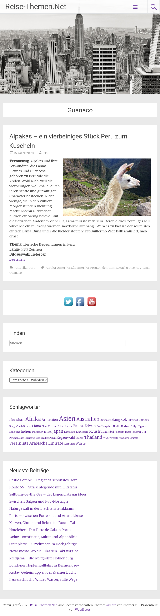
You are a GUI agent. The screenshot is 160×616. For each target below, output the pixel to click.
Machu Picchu (128, 268)
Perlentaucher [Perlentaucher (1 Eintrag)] (16, 438)
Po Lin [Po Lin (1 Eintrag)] (52, 438)
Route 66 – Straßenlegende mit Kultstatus (43, 487)
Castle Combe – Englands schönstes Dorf (43, 480)
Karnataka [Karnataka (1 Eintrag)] (69, 432)
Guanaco (15, 273)
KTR (45, 153)
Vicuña (144, 268)
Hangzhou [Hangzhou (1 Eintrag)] (106, 426)
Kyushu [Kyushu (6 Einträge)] (95, 431)
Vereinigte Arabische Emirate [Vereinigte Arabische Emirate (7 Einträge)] (36, 443)
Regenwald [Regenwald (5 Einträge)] (65, 437)
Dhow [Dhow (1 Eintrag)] (45, 426)
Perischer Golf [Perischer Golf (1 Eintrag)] (139, 432)
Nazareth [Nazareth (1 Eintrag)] (119, 432)
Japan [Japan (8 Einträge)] (57, 431)
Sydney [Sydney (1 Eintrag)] (79, 438)
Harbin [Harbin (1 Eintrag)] (116, 426)
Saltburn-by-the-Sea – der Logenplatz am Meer (47, 494)
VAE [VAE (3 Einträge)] (106, 438)
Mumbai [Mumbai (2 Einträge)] (108, 431)
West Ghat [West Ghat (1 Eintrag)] (69, 443)
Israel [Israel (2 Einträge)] (47, 431)
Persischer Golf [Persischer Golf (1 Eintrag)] (32, 438)
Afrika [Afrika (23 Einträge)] (33, 419)
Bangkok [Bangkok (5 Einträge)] (119, 419)
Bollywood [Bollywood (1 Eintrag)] (133, 420)
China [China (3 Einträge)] (36, 426)
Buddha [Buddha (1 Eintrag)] (27, 426)
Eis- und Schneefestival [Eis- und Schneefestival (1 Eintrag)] (60, 426)
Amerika (21, 268)
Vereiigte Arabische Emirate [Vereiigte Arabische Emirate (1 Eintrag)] (123, 438)
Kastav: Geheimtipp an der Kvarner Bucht (42, 572)
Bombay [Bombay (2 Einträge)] (144, 420)
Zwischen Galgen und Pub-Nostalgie (39, 501)
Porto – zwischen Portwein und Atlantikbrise (46, 515)
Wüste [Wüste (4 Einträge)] (81, 443)
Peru (32, 268)
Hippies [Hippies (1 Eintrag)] (141, 426)
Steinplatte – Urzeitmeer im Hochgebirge (43, 544)
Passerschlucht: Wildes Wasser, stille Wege (43, 579)
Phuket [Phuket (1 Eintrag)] (45, 438)
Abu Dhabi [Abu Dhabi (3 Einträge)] (17, 420)
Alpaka (51, 268)
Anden (103, 268)
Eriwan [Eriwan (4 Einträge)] (90, 426)
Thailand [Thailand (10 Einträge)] (93, 437)
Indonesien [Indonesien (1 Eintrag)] (37, 432)
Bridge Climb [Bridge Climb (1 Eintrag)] (15, 426)
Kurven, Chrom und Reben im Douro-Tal (42, 523)
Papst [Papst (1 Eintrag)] (128, 432)
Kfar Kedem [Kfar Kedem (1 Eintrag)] (82, 432)
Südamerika (80, 268)
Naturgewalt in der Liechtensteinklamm (41, 508)
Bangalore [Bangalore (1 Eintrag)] (105, 420)
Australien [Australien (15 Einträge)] (88, 419)
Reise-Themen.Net (35, 6)
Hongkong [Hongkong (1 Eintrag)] (14, 432)
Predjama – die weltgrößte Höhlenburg (41, 558)
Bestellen (17, 259)
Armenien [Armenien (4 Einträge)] (50, 420)
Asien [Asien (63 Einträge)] (67, 418)
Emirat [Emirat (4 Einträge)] (78, 426)
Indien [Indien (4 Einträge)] (26, 431)
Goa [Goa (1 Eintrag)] (99, 426)
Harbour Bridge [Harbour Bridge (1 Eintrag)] (129, 426)
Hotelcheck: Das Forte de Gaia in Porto (40, 530)
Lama (113, 268)
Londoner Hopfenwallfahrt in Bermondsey (44, 565)
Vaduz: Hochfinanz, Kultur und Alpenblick (43, 537)
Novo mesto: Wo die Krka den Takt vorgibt (43, 551)
